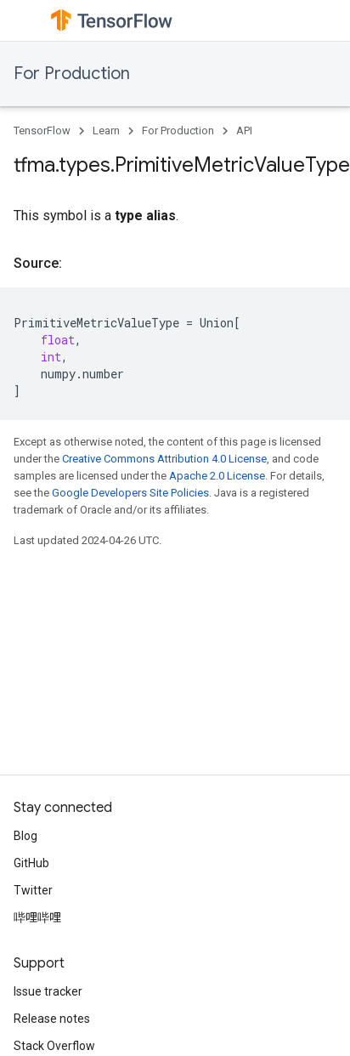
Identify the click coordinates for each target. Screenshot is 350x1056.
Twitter (33, 890)
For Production (72, 73)
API (244, 130)
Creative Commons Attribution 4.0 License (164, 458)
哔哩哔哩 (37, 917)
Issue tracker (48, 991)
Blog (25, 836)
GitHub (31, 863)
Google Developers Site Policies (130, 492)
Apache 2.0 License (217, 475)
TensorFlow (42, 130)
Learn (106, 130)
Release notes (52, 1018)
